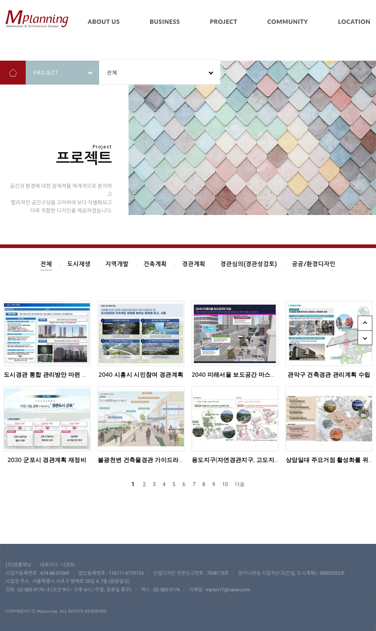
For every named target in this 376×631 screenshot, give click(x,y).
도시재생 (78, 264)
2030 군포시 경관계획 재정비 (47, 459)
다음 (240, 484)
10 (225, 484)
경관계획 (193, 264)
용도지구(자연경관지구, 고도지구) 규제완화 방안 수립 (263, 459)
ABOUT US (104, 21)
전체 (46, 264)
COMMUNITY (287, 21)
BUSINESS (165, 21)
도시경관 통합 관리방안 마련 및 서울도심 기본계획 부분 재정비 (88, 374)
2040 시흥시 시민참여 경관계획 (141, 374)
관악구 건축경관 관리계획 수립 (329, 374)
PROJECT (224, 21)
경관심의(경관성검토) (248, 264)
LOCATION (354, 21)
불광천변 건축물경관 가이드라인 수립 (148, 459)
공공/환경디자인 (314, 264)
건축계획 (155, 264)
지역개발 (117, 264)
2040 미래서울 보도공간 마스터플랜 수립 (247, 374)
